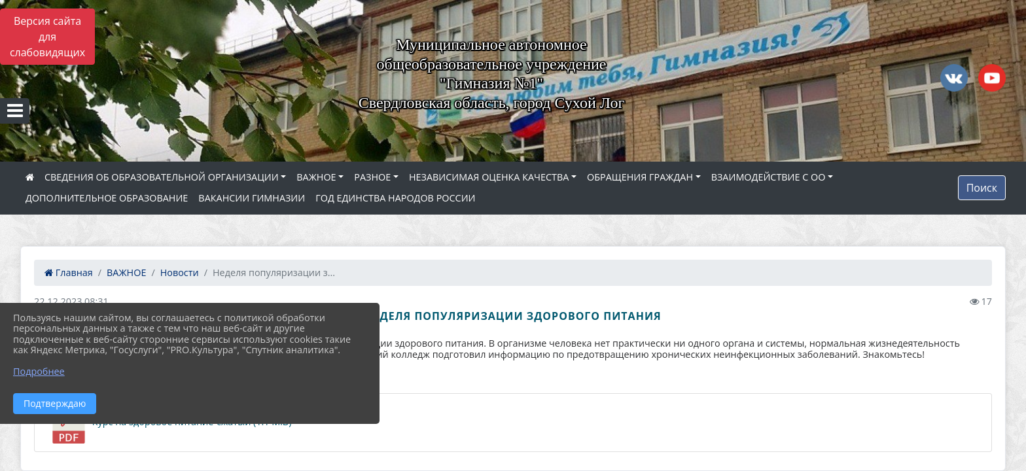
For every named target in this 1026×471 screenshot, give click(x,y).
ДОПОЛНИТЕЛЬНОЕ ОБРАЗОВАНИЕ (107, 198)
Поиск (981, 188)
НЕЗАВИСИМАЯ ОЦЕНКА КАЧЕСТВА (489, 177)
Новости (179, 272)
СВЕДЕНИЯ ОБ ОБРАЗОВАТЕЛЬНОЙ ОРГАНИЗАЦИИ (161, 177)
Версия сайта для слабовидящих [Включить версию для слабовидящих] (47, 37)
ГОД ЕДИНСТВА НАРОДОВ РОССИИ (395, 198)
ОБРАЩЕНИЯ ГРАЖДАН (640, 177)
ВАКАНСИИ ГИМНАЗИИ (251, 198)
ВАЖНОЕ (316, 177)
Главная (68, 272)
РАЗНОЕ (372, 177)
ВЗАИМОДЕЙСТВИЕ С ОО (768, 177)
